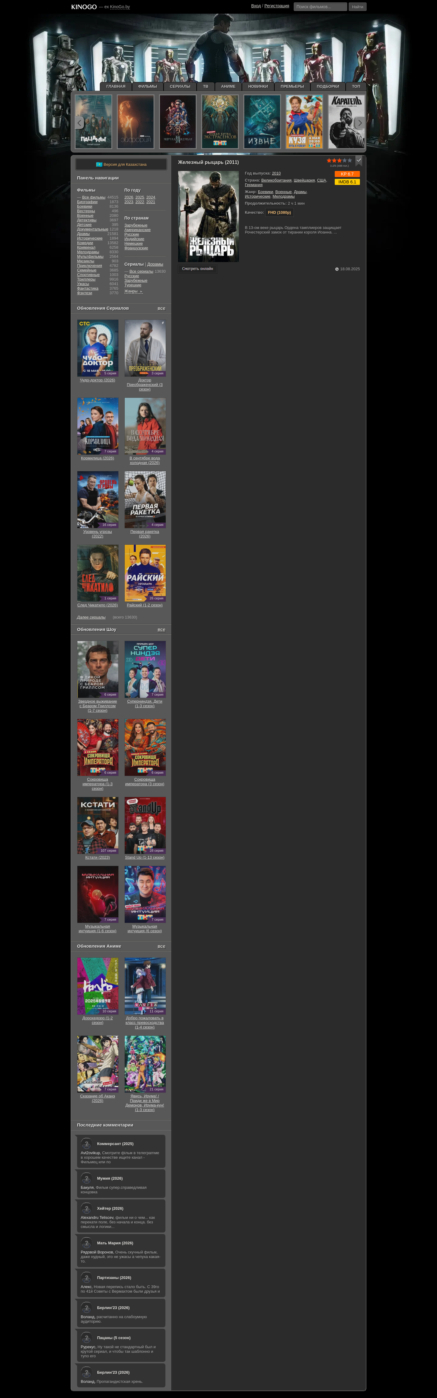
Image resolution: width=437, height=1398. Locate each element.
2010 (276, 173)
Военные (283, 191)
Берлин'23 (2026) (113, 1307)
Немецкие (133, 243)
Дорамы (155, 264)
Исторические (257, 196)
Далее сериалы (91, 617)
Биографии (87, 201)
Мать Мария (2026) (115, 1243)
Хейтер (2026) (110, 1208)
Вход (256, 5)
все (161, 308)
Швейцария (304, 180)
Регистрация (276, 5)
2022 (139, 201)
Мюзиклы (85, 261)
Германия (254, 184)
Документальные (92, 229)
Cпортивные (88, 274)
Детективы (87, 220)
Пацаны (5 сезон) (113, 1337)
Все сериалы (141, 271)
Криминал (86, 247)
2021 (150, 201)
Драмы (300, 191)
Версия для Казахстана (121, 165)
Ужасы (83, 283)
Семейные (87, 270)
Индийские (134, 239)
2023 (128, 201)
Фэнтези (84, 293)
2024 (150, 197)
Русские (131, 234)
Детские (84, 224)
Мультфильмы (90, 256)
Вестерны (86, 211)
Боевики (265, 191)
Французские (136, 248)
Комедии (85, 242)
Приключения (89, 265)
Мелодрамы (284, 196)
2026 (128, 197)
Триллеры (86, 279)
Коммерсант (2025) (115, 1143)
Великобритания (276, 180)
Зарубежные (135, 225)
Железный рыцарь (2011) (208, 162)
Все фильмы (94, 197)
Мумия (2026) (110, 1178)
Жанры (133, 291)
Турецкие (132, 285)
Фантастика (87, 288)
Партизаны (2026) (114, 1277)
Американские (137, 229)
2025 (139, 197)
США (321, 180)
